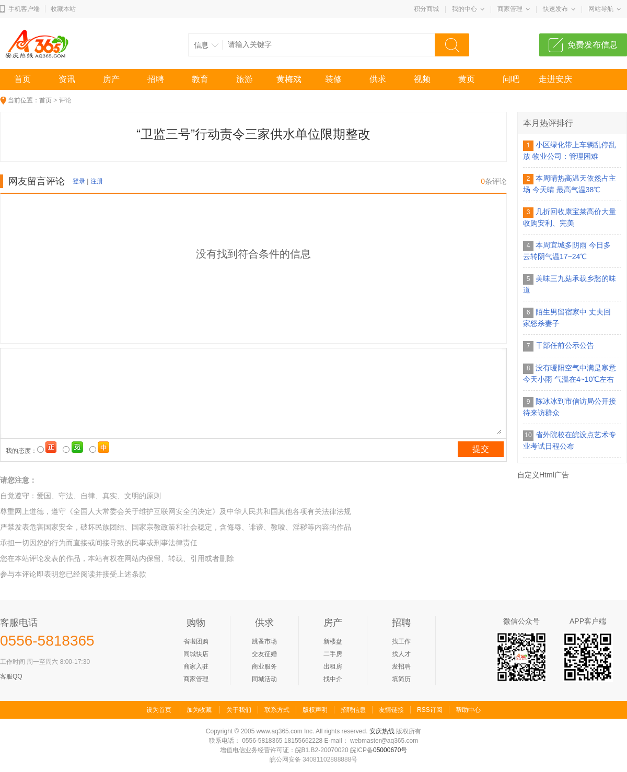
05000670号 (390, 750)
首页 (22, 79)
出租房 (332, 666)
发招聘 (401, 666)
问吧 (511, 79)
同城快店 (195, 654)
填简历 (401, 679)
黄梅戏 (288, 79)
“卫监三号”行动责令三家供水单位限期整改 (253, 134)
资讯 (67, 79)
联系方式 (276, 709)
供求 (377, 79)
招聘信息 (353, 709)
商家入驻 (195, 666)
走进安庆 (555, 79)
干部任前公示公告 (565, 345)
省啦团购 (195, 641)
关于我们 (238, 709)
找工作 (401, 641)
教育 (200, 79)
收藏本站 (63, 9)
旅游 (244, 79)
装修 (333, 79)
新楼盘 (332, 641)
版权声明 (315, 709)
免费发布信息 (592, 44)
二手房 (332, 654)
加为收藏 (199, 709)
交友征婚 (264, 654)
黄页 (466, 79)
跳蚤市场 (264, 641)
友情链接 (391, 709)
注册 (96, 181)
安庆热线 (381, 731)
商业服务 (264, 666)
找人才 (401, 654)
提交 (480, 449)
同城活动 (264, 679)
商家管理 (509, 9)
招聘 (155, 79)
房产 (111, 79)
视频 (422, 79)
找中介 (332, 679)
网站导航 (600, 9)
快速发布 (555, 9)
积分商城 (426, 9)
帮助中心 (468, 709)
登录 (79, 181)
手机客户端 (24, 9)
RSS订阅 (430, 709)
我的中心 (464, 9)
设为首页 (158, 709)
